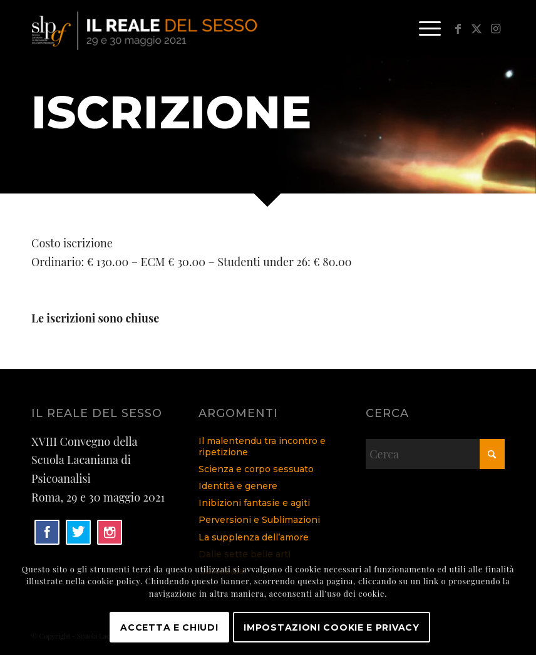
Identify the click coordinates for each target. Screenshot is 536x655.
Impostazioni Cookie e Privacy (331, 627)
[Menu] (423, 28)
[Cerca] (435, 454)
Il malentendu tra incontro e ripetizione (262, 446)
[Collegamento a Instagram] (495, 28)
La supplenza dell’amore (253, 537)
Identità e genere (237, 486)
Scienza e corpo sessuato (256, 469)
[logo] (146, 28)
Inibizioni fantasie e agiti (254, 502)
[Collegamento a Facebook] (457, 28)
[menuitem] (423, 28)
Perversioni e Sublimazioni (259, 519)
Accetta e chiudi (169, 627)
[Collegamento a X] (476, 28)
